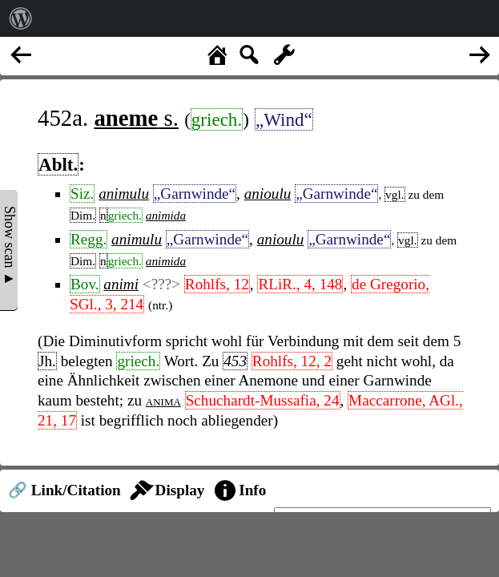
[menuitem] (21, 18)
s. (136, 118)
